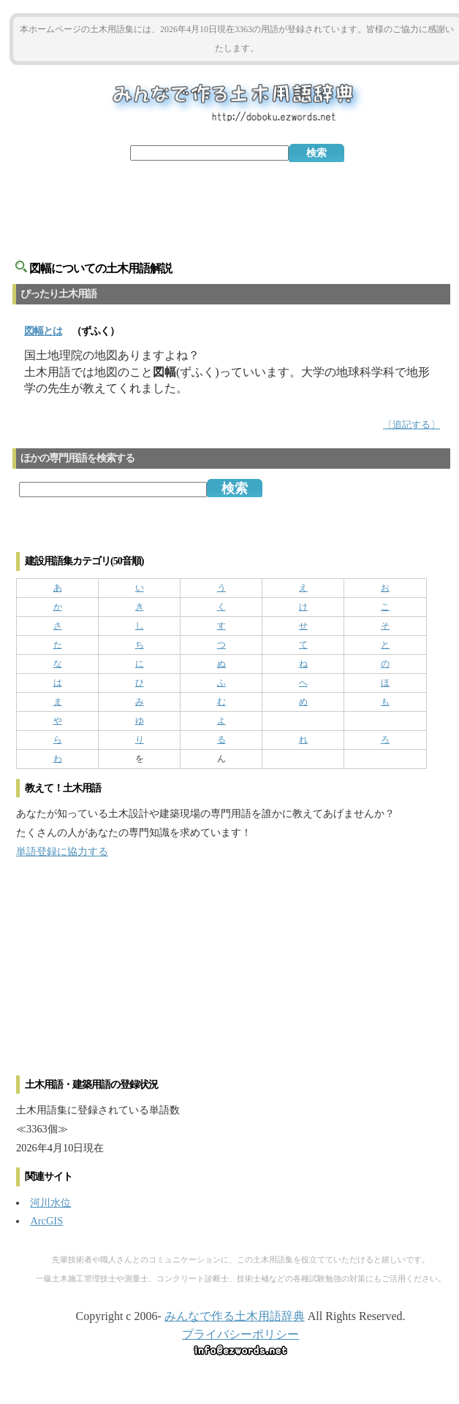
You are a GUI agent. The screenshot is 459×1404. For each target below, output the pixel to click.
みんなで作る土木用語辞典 (234, 1316)
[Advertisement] (237, 202)
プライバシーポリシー (240, 1334)
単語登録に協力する (62, 851)
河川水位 (50, 1202)
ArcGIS (46, 1221)
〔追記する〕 (411, 425)
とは (43, 331)
